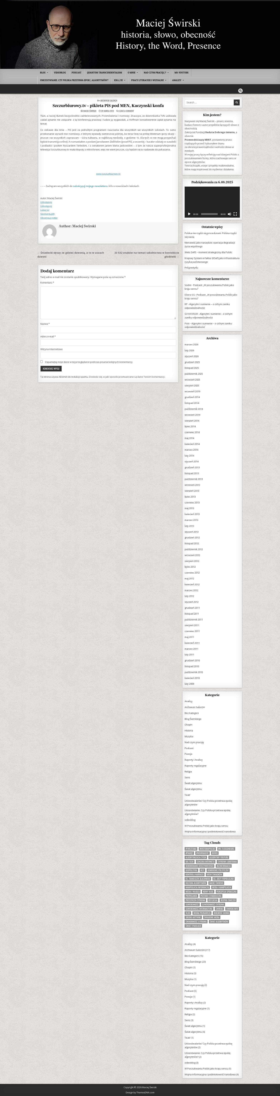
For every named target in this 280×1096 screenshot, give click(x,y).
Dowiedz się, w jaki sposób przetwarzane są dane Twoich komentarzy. (127, 376)
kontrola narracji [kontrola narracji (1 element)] (195, 874)
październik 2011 (194, 619)
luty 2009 (189, 683)
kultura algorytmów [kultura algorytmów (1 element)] (196, 883)
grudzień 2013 (192, 467)
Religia (188, 771)
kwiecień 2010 (192, 677)
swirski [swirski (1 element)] (219, 908)
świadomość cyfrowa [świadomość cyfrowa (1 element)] (196, 921)
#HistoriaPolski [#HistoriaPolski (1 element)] (207, 848)
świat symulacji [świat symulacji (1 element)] (193, 925)
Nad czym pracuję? (155, 72)
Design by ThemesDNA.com (140, 1092)
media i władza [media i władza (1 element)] (193, 891)
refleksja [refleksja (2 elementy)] (212, 900)
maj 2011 (189, 636)
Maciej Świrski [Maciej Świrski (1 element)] (216, 883)
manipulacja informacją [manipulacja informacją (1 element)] (197, 887)
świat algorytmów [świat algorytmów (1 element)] (219, 921)
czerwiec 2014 (192, 432)
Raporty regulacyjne (195, 765)
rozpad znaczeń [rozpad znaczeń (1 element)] (228, 900)
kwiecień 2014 (192, 443)
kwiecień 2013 (192, 514)
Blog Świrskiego (193, 718)
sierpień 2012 (192, 560)
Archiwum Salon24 (108, 100)
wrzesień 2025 (192, 379)
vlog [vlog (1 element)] (188, 913)
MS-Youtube (181, 72)
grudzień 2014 (192, 397)
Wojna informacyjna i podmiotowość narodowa (210, 831)
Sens (187, 777)
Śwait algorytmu (193, 783)
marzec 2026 (191, 344)
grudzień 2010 (192, 660)
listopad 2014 (192, 402)
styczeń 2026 (192, 356)
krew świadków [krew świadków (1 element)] (214, 874)
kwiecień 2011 (192, 642)
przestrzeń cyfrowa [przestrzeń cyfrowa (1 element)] (195, 900)
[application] (212, 201)
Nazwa (45, 323)
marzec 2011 (191, 648)
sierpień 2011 (192, 625)
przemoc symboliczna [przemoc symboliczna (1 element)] (211, 895)
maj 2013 (189, 508)
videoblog (60, 72)
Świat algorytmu (193, 788)
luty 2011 (189, 654)
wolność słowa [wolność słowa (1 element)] (221, 913)
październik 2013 (194, 478)
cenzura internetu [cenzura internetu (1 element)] (206, 861)
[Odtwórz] (189, 214)
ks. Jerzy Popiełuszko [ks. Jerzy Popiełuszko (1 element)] (223, 878)
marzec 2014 (191, 449)
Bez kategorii (192, 712)
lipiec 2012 (190, 566)
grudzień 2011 (192, 607)
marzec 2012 (191, 590)
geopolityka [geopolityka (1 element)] (191, 870)
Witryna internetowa (51, 349)
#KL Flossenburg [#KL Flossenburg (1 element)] (226, 848)
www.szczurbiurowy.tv (108, 173)
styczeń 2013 (192, 531)
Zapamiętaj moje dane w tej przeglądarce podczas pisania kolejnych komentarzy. (89, 361)
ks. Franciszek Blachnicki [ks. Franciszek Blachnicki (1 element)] (198, 878)
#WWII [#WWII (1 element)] (215, 853)
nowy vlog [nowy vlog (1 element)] (208, 891)
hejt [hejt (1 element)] (202, 870)
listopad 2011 (192, 613)
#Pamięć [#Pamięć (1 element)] (189, 853)
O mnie (131, 72)
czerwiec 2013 (192, 502)
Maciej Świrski (89, 111)
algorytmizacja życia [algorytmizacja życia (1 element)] (196, 857)
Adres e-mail (48, 336)
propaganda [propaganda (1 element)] (191, 895)
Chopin (188, 724)
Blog (43, 72)
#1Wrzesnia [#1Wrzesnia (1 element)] (191, 848)
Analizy (176, 80)
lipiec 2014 (190, 426)
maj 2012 (189, 578)
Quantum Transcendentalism (104, 72)
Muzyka (189, 736)
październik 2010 (194, 672)
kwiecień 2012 (192, 584)
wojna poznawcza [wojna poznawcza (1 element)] (202, 913)
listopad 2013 (192, 473)
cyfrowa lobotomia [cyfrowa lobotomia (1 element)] (227, 861)
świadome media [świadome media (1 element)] (211, 917)
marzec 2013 (191, 519)
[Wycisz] (229, 214)
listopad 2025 (192, 367)
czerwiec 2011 (192, 631)
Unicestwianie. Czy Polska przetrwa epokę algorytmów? (74, 80)
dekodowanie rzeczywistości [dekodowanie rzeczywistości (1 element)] (199, 865)
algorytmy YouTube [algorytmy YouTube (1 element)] (218, 857)
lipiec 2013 (190, 496)
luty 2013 (189, 525)
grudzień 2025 (192, 362)
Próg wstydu (191, 267)
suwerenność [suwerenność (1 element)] (192, 904)
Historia (189, 730)
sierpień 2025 (192, 385)
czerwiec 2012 (192, 572)
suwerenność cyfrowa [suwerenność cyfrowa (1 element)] (213, 904)
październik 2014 (194, 408)
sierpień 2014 (192, 420)
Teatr (187, 794)
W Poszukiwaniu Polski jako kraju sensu (206, 825)
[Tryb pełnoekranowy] (235, 214)
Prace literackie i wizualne (147, 80)
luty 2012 (189, 595)
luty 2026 (189, 350)
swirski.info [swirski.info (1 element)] (232, 908)
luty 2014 (189, 455)
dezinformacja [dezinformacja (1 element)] (224, 865)
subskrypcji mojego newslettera (90, 185)
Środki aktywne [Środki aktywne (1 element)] (193, 917)
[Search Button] (240, 90)
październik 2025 (194, 373)
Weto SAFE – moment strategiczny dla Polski (208, 252)
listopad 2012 (192, 543)
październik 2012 (194, 549)
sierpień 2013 (192, 490)
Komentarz (47, 282)
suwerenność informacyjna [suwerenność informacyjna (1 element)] (199, 908)
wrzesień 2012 (192, 555)
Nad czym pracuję (194, 742)
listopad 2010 (192, 666)
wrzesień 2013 (192, 484)
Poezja (188, 753)
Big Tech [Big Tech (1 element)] (190, 861)
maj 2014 (189, 438)
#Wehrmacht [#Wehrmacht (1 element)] (202, 853)
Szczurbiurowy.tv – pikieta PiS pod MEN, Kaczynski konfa (108, 105)
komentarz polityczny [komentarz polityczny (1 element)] (218, 870)
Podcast (76, 72)
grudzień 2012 (192, 537)
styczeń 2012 (192, 601)
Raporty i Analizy (194, 759)
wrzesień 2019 (192, 391)
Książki (118, 80)
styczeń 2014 (192, 461)
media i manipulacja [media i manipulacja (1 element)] (221, 887)
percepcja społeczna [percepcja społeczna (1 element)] (227, 891)
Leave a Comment (126, 111)
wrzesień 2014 (192, 414)
